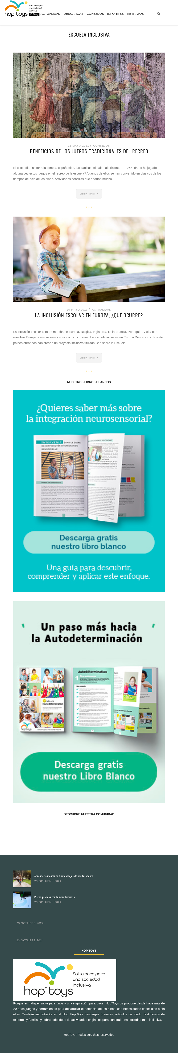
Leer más (87, 193)
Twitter (51, 827)
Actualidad (50, 13)
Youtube (126, 827)
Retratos (135, 13)
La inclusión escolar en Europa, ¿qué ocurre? (89, 315)
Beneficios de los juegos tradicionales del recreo (89, 151)
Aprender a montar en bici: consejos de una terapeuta (63, 875)
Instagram (76, 827)
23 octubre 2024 (47, 881)
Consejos (95, 13)
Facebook (26, 827)
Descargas (73, 13)
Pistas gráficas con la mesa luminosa (54, 896)
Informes (115, 13)
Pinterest (101, 827)
